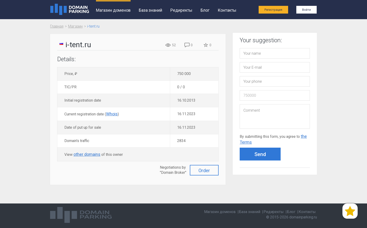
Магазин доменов (113, 10)
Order (204, 170)
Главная (56, 26)
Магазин (75, 26)
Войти (306, 9)
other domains (86, 154)
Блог (205, 10)
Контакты (227, 10)
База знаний (150, 10)
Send (260, 154)
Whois (112, 113)
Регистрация (273, 9)
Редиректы (181, 10)
